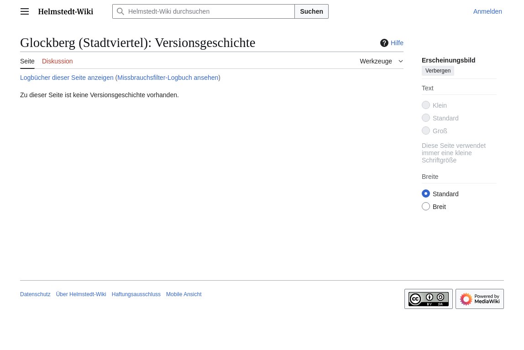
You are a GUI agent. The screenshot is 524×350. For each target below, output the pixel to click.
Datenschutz (35, 294)
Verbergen (438, 71)
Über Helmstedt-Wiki (81, 294)
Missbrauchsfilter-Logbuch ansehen (167, 77)
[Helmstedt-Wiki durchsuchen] (203, 11)
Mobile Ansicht (183, 294)
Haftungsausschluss (136, 294)
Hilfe (390, 43)
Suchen (311, 11)
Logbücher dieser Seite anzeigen (67, 77)
